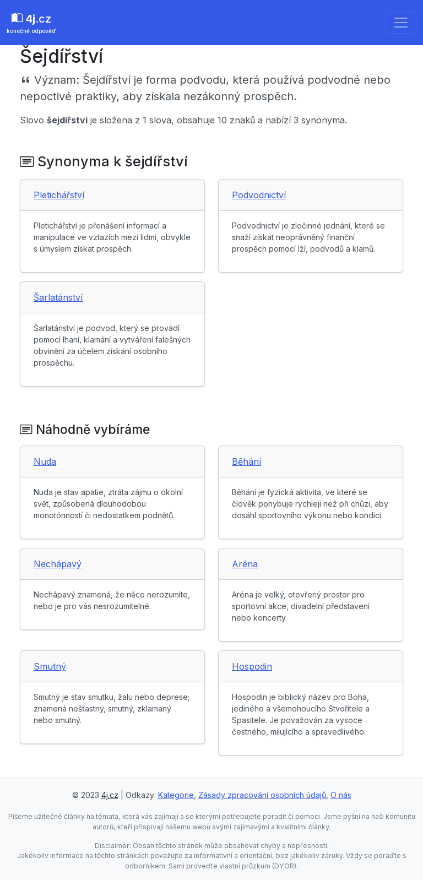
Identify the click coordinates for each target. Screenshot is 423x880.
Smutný (50, 666)
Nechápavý (58, 563)
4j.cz (109, 795)
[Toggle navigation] (401, 23)
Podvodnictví (259, 194)
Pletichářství (59, 194)
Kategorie (176, 795)
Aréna (245, 563)
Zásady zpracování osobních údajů (262, 795)
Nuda (45, 461)
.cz (31, 23)
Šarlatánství (58, 297)
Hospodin (252, 666)
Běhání (246, 461)
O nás (340, 795)
